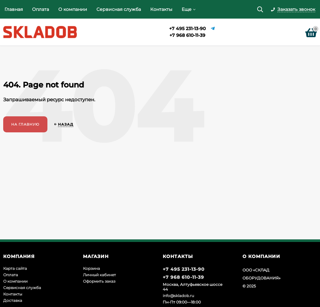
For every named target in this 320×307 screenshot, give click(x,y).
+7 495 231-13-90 (187, 28)
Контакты (161, 9)
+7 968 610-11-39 (187, 35)
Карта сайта (15, 268)
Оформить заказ (99, 281)
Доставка (12, 300)
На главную (25, 124)
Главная (13, 9)
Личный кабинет (99, 274)
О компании (72, 9)
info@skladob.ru (178, 295)
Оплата (40, 9)
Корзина (91, 268)
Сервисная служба (118, 9)
